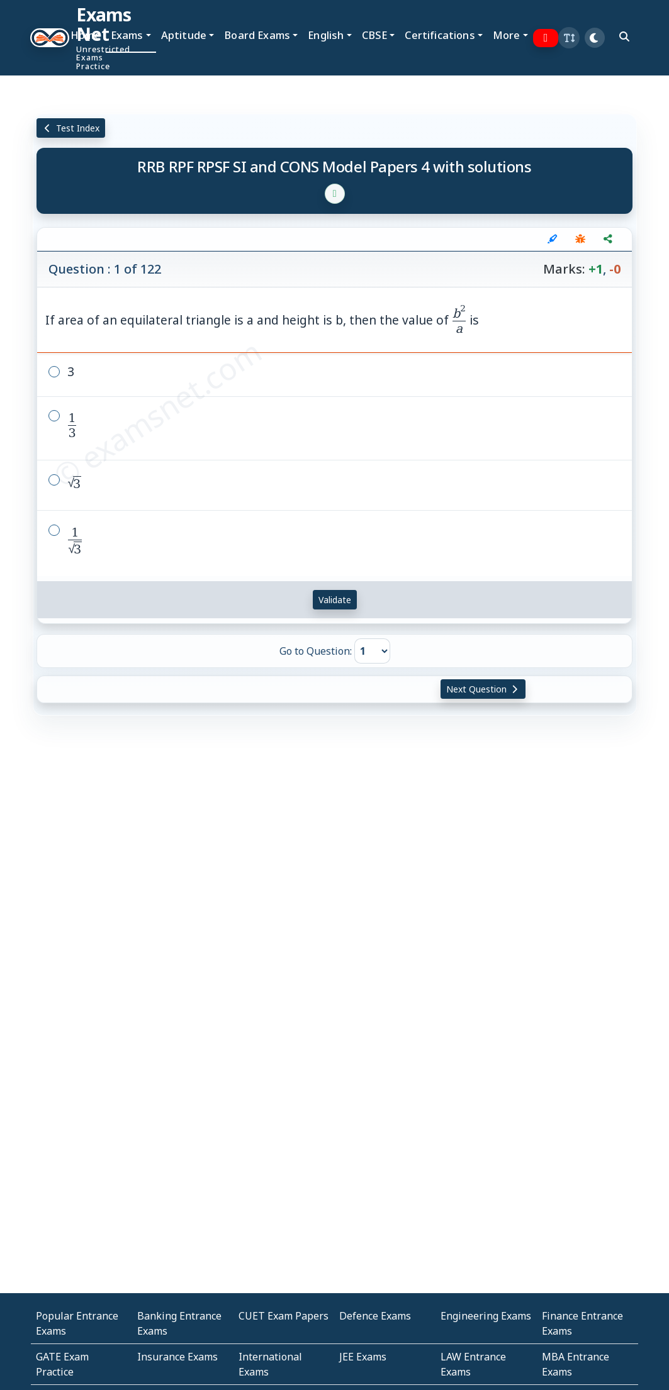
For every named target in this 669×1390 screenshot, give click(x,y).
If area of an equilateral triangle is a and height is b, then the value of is (262, 319)
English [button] (326, 35)
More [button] (506, 35)
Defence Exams (375, 1316)
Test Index (70, 128)
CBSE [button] (375, 35)
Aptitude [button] (183, 35)
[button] (569, 37)
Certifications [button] (440, 35)
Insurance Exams (177, 1357)
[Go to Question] (372, 651)
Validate (334, 600)
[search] (624, 36)
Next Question (483, 689)
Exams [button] (127, 35)
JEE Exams (362, 1357)
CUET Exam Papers (284, 1316)
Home (85, 35)
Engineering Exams (486, 1316)
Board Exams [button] (257, 35)
